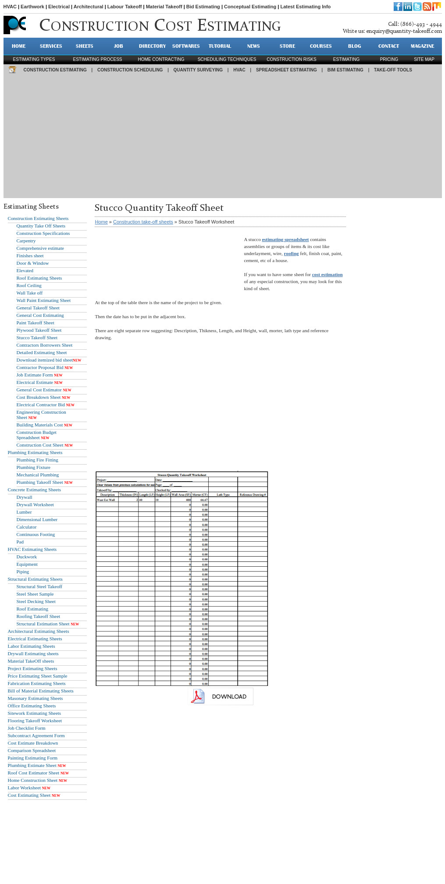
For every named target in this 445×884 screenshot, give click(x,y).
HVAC (10, 6)
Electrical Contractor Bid (41, 404)
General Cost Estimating (40, 315)
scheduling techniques (227, 59)
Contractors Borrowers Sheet (45, 345)
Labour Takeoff (124, 6)
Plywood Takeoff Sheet (39, 330)
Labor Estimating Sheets (31, 646)
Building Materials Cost (40, 424)
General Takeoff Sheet (38, 307)
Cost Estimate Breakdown (33, 743)
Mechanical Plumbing (38, 474)
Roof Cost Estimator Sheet (34, 772)
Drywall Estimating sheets (33, 653)
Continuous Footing (36, 534)
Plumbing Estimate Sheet (32, 765)
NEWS (253, 46)
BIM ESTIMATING (345, 69)
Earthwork (32, 6)
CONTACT (388, 46)
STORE (287, 46)
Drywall (24, 497)
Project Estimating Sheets (32, 668)
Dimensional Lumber (37, 519)
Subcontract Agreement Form (36, 735)
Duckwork (27, 556)
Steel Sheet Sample (35, 593)
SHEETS (84, 46)
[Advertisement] (223, 136)
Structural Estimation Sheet (43, 623)
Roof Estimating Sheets (39, 277)
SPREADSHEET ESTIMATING (286, 69)
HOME (18, 46)
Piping (23, 571)
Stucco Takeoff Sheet (37, 337)
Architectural (88, 6)
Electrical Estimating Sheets (35, 638)
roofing (291, 253)
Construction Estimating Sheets (38, 218)
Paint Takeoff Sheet (35, 322)
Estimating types (34, 59)
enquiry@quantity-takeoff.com (404, 31)
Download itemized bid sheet (45, 359)
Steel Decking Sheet (36, 601)
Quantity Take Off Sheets (41, 225)
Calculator (27, 526)
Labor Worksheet (24, 787)
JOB (118, 46)
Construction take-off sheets (143, 221)
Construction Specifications (43, 233)
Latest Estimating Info (305, 6)
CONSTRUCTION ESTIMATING (55, 69)
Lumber (24, 512)
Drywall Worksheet (35, 504)
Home (101, 221)
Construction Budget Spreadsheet (37, 435)
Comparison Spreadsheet (32, 750)
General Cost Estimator (39, 389)
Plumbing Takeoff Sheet (40, 482)
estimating (346, 59)
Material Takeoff (164, 6)
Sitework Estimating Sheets (34, 713)
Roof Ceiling (29, 285)
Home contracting (161, 59)
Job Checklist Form (27, 728)
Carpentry (26, 240)
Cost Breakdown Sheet (39, 397)
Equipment (27, 564)
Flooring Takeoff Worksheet (35, 720)
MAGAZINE (422, 46)
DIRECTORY (152, 46)
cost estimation (327, 274)
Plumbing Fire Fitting (37, 459)
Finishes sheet (30, 255)
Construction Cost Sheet (40, 444)
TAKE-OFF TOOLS (393, 69)
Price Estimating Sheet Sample (38, 675)
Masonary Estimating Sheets (35, 698)
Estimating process (97, 59)
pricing (389, 59)
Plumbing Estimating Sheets (35, 452)
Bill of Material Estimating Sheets (41, 690)
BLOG (354, 46)
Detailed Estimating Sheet (42, 352)
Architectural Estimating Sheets (38, 631)
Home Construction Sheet (33, 780)
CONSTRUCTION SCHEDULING (130, 69)
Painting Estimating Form (33, 757)
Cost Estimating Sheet (29, 795)
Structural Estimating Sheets (35, 579)
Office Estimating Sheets (32, 705)
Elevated (25, 270)
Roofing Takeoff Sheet (39, 616)
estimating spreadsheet (285, 239)
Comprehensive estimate (40, 248)
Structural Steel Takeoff (40, 586)
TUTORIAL (220, 46)
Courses (321, 46)
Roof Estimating (32, 608)
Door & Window (33, 263)
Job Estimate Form (35, 374)
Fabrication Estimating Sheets (37, 683)
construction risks (291, 59)
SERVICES (51, 46)
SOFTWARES (186, 46)
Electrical (59, 6)
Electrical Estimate (35, 382)
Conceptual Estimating (250, 6)
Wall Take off (30, 292)
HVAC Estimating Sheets (32, 549)
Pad (20, 541)
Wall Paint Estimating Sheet (44, 300)
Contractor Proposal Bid (40, 367)
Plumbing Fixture (33, 467)
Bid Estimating (203, 6)
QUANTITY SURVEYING (198, 69)
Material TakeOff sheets (31, 661)
